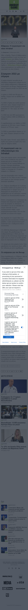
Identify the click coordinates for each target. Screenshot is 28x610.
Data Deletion (5, 342)
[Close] (25, 267)
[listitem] (14, 294)
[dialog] (14, 305)
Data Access (14, 342)
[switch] (22, 299)
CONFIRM (8, 337)
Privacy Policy (22, 342)
